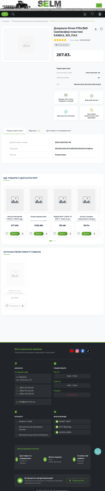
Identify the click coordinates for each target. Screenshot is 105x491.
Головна (6, 21)
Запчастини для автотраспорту (87, 84)
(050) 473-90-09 (25, 395)
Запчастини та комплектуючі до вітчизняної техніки (30, 21)
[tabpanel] (52, 148)
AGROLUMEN (63, 433)
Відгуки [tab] (34, 131)
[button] (50, 243)
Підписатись (76, 481)
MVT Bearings (63, 427)
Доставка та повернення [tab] (58, 131)
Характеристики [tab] (15, 131)
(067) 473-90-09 (24, 388)
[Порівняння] (24, 236)
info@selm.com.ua (25, 403)
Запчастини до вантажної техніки (29, 429)
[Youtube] (71, 351)
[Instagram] (76, 351)
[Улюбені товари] (9, 236)
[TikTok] (88, 351)
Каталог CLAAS (24, 422)
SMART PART (63, 422)
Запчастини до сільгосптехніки (32, 436)
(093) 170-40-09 (24, 392)
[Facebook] (82, 351)
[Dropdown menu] (99, 5)
